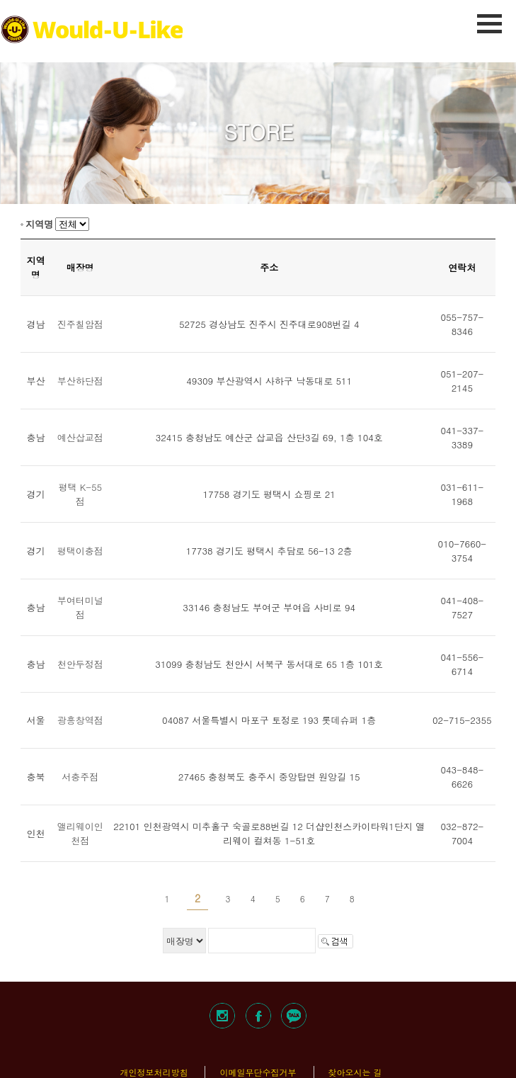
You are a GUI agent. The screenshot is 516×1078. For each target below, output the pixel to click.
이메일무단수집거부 (257, 1072)
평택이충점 (80, 550)
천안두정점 (80, 664)
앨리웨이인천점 (80, 833)
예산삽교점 (80, 437)
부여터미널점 (80, 607)
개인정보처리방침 (154, 1072)
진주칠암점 (80, 324)
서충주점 (80, 776)
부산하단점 (80, 380)
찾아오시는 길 (355, 1072)
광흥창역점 (80, 720)
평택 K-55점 (80, 494)
